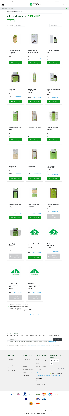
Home (8, 11)
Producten (13, 11)
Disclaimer (28, 410)
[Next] (38, 314)
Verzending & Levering (26, 365)
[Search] (32, 8)
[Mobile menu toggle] (2, 4)
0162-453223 (39, 372)
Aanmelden (57, 339)
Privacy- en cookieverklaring (39, 410)
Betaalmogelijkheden (28, 369)
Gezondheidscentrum (13, 371)
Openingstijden (12, 365)
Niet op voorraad (52, 216)
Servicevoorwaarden (41, 345)
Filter (11, 21)
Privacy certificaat (52, 410)
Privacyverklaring (31, 345)
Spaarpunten (26, 375)
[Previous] (30, 314)
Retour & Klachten (27, 372)
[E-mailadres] (29, 339)
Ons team (10, 368)
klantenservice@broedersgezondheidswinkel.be (48, 375)
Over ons (10, 359)
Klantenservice (26, 359)
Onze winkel (11, 362)
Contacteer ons (27, 362)
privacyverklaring (53, 341)
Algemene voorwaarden (18, 410)
